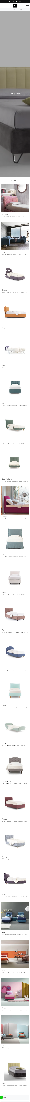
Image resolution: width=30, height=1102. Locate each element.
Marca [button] (4, 1097)
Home (7, 10)
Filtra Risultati (15, 180)
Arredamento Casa (14, 10)
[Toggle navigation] (27, 5)
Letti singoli (21, 10)
